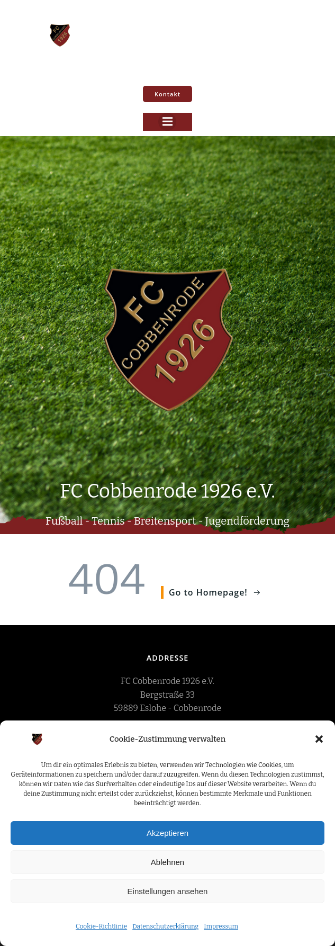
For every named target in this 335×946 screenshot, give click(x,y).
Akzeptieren (167, 832)
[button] (319, 739)
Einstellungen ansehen (168, 891)
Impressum (221, 926)
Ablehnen (167, 862)
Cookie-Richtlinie (101, 926)
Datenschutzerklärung (165, 926)
